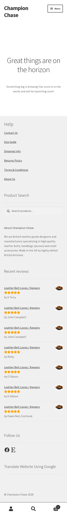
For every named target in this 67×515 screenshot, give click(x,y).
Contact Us (11, 133)
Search (33, 509)
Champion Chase (16, 11)
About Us (9, 179)
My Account (11, 509)
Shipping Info (12, 151)
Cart (52, 506)
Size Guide (10, 142)
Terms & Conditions (16, 170)
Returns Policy (13, 160)
